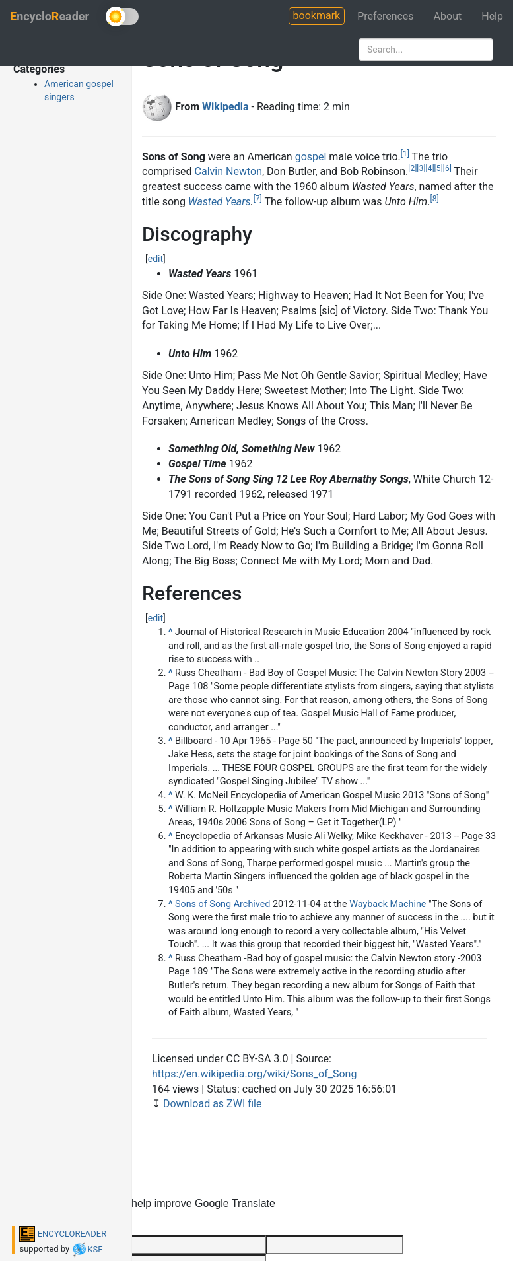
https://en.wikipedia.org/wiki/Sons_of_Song (254, 1074)
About (448, 16)
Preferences (385, 16)
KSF (86, 1249)
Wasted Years (219, 201)
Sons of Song (203, 904)
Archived (252, 904)
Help (492, 16)
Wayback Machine (387, 904)
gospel (311, 157)
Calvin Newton (228, 171)
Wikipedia (225, 106)
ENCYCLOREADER (62, 1234)
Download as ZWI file (212, 1103)
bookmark (317, 15)
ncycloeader (49, 16)
